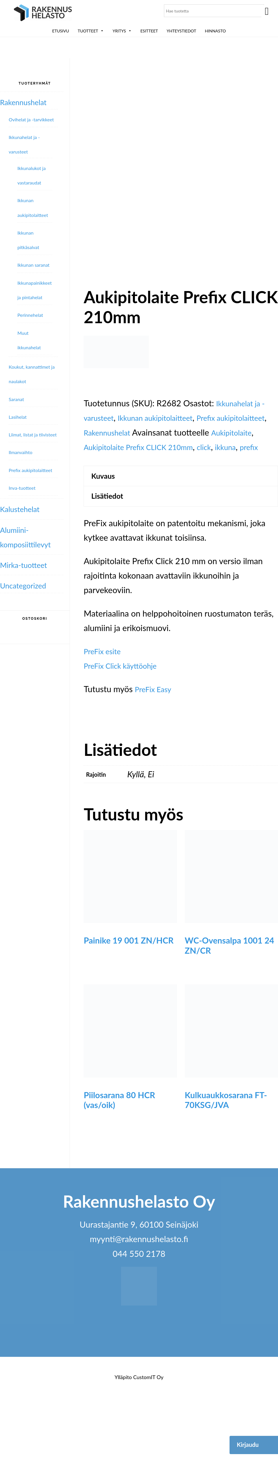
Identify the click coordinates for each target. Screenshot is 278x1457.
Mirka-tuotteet (27, 565)
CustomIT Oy (148, 1437)
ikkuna (116, 501)
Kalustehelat (22, 509)
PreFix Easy (156, 749)
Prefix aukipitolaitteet (30, 470)
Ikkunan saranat (33, 265)
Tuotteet (91, 30)
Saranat (16, 399)
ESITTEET (149, 30)
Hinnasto (215, 30)
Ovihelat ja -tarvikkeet (31, 119)
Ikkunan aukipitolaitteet (165, 457)
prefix (142, 501)
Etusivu (60, 30)
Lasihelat (18, 417)
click (92, 501)
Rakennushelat (169, 472)
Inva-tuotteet (22, 488)
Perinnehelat (30, 315)
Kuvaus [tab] (105, 531)
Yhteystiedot (181, 30)
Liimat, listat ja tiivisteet (33, 434)
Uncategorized (26, 585)
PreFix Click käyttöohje (125, 726)
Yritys (122, 30)
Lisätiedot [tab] (110, 555)
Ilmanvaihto (20, 452)
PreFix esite (105, 711)
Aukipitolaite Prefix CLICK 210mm (196, 486)
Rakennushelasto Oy (43, 13)
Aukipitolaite (107, 486)
